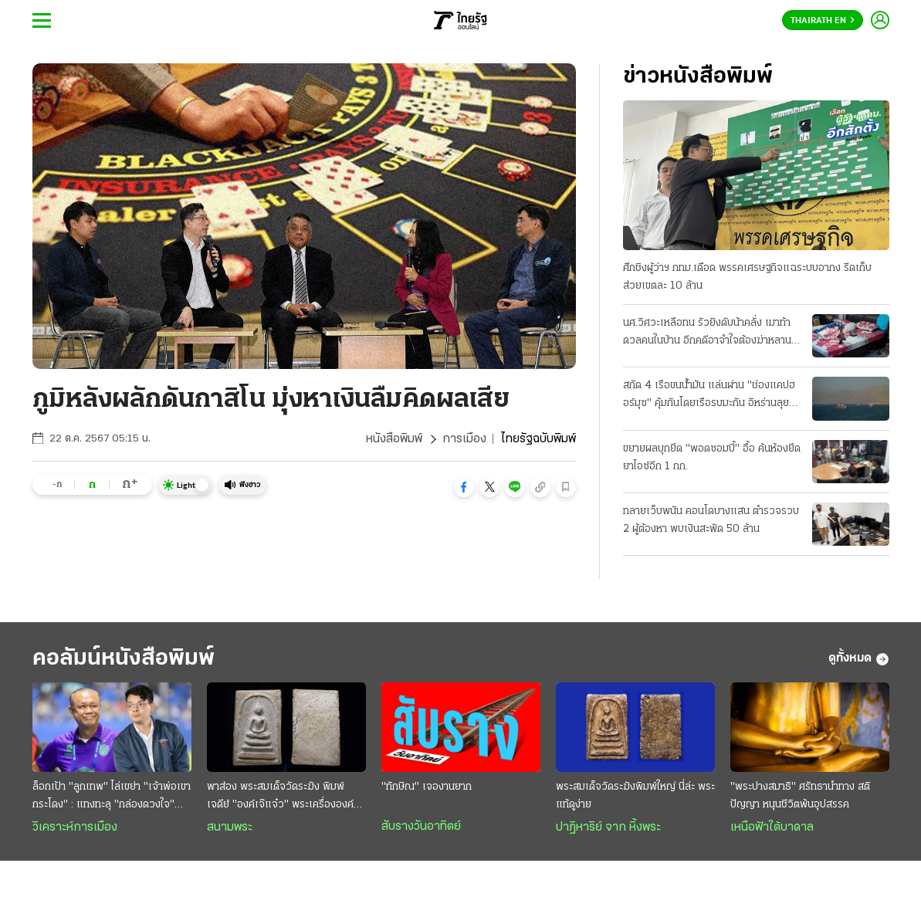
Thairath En (823, 20)
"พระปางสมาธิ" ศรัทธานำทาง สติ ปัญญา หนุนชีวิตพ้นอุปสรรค (800, 796)
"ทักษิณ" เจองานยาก (426, 787)
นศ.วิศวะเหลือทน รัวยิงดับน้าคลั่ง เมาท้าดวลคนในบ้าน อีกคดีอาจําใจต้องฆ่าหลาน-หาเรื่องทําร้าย (709, 333)
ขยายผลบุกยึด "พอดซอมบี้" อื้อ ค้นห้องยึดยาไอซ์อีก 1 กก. (712, 457)
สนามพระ (229, 827)
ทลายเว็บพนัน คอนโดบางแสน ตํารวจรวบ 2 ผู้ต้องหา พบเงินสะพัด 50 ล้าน (711, 520)
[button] (464, 487)
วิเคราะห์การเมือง (74, 827)
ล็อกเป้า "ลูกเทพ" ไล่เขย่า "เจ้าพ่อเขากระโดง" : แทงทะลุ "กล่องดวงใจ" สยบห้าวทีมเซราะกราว (111, 797)
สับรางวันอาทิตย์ (421, 827)
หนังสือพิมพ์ (394, 439)
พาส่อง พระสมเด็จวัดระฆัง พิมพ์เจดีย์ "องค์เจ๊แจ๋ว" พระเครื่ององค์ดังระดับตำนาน (286, 797)
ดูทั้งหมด (858, 659)
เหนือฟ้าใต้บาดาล (772, 827)
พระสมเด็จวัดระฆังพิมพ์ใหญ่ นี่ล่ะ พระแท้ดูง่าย (635, 796)
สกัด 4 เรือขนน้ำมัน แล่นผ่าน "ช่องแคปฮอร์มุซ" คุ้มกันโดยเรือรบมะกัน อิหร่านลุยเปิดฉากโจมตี (709, 396)
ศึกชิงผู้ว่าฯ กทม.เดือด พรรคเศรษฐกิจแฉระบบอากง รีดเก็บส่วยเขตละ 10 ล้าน (747, 277)
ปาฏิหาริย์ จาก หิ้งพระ (608, 827)
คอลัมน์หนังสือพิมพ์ (123, 659)
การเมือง (464, 439)
